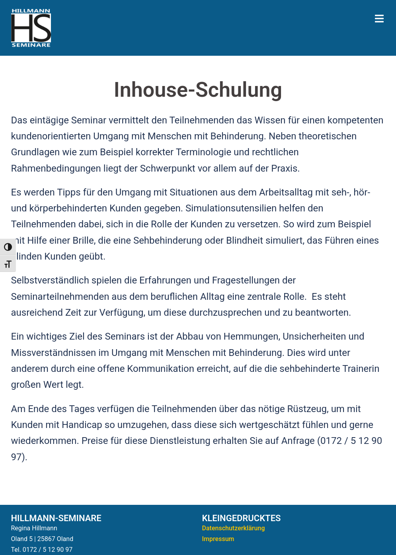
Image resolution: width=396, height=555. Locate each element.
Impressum (218, 539)
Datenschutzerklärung (233, 528)
